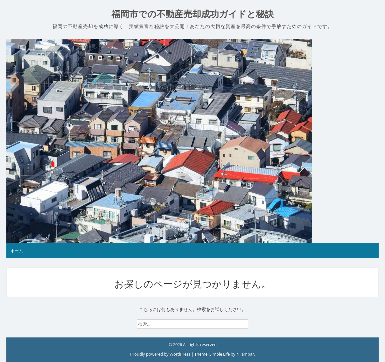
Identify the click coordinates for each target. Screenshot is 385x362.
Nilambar (245, 354)
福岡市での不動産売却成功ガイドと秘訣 (192, 14)
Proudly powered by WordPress (160, 354)
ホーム (16, 251)
